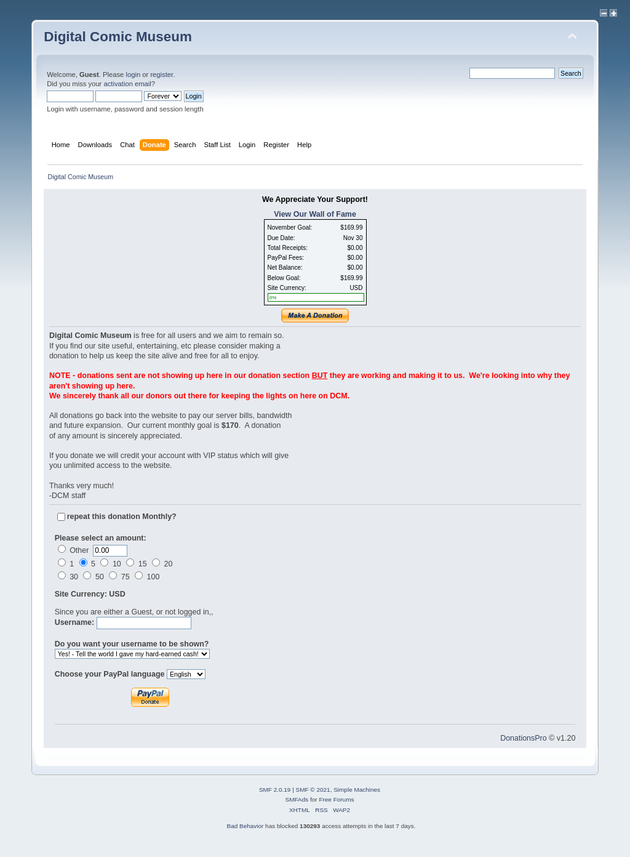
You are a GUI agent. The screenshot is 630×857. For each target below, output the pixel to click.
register (161, 74)
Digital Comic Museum (118, 36)
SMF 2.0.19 (275, 789)
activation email (127, 83)
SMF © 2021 (313, 789)
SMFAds (297, 799)
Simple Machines (356, 789)
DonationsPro (523, 738)
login (133, 74)
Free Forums (336, 799)
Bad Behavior (244, 826)
